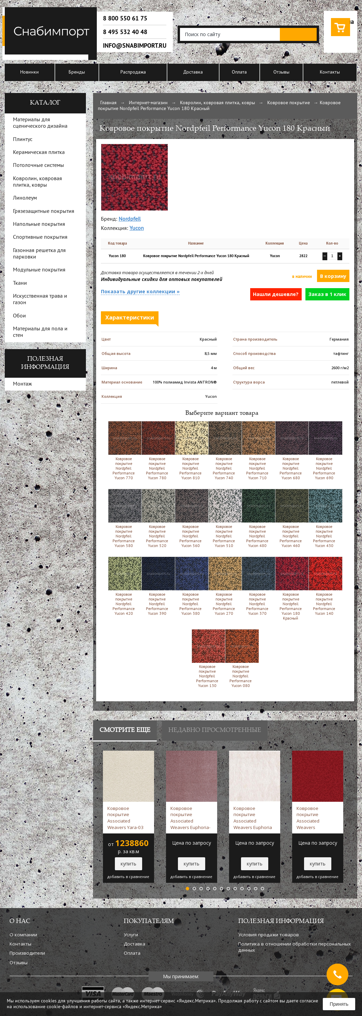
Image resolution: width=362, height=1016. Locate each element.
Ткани (20, 283)
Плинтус (22, 139)
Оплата (239, 72)
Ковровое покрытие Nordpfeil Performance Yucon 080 (240, 658)
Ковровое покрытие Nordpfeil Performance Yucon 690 (324, 450)
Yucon (137, 228)
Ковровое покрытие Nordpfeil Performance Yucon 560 (190, 518)
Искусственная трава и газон (40, 299)
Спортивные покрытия (40, 237)
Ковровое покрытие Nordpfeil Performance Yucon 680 (290, 450)
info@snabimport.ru (134, 45)
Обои (19, 316)
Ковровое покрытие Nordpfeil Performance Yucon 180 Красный (290, 588)
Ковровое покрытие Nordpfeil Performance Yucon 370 (257, 586)
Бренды (77, 72)
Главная (108, 103)
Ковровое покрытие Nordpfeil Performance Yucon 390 (156, 586)
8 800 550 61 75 (125, 18)
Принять (339, 1004)
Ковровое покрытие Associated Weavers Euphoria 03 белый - (252, 817)
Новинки (29, 72)
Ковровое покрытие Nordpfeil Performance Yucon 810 (190, 450)
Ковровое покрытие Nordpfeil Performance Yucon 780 (156, 450)
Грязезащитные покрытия (43, 211)
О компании (23, 935)
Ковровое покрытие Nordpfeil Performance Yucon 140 (324, 586)
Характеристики (129, 317)
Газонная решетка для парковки (39, 254)
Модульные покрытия (39, 270)
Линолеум (25, 198)
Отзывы (281, 72)
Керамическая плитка (39, 152)
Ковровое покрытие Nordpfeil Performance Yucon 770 (123, 450)
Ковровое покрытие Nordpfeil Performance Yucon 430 (324, 518)
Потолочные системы (38, 165)
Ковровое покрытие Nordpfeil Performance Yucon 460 (290, 518)
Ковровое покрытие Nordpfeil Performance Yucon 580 (123, 518)
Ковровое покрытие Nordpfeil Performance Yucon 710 (257, 450)
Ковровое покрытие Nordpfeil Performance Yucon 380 (190, 586)
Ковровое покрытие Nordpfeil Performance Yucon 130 (207, 658)
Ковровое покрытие (288, 103)
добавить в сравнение (128, 876)
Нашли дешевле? (276, 294)
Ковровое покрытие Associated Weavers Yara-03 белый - (127, 817)
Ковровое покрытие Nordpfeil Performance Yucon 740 (223, 450)
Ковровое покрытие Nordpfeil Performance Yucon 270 (223, 586)
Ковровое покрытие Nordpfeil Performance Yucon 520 (156, 518)
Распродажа (133, 72)
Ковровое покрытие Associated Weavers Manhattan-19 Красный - (311, 817)
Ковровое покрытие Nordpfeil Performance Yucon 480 (257, 518)
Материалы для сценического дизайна (40, 123)
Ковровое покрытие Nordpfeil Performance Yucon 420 (123, 586)
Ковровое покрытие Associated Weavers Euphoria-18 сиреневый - (190, 817)
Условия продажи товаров (268, 935)
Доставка (193, 72)
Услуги (131, 935)
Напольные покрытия (39, 224)
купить (128, 863)
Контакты (330, 72)
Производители (27, 953)
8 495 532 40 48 (125, 32)
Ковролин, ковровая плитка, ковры (217, 103)
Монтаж (22, 384)
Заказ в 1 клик (327, 294)
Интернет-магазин (148, 103)
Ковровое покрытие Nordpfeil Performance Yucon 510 (223, 518)
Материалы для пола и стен (40, 332)
